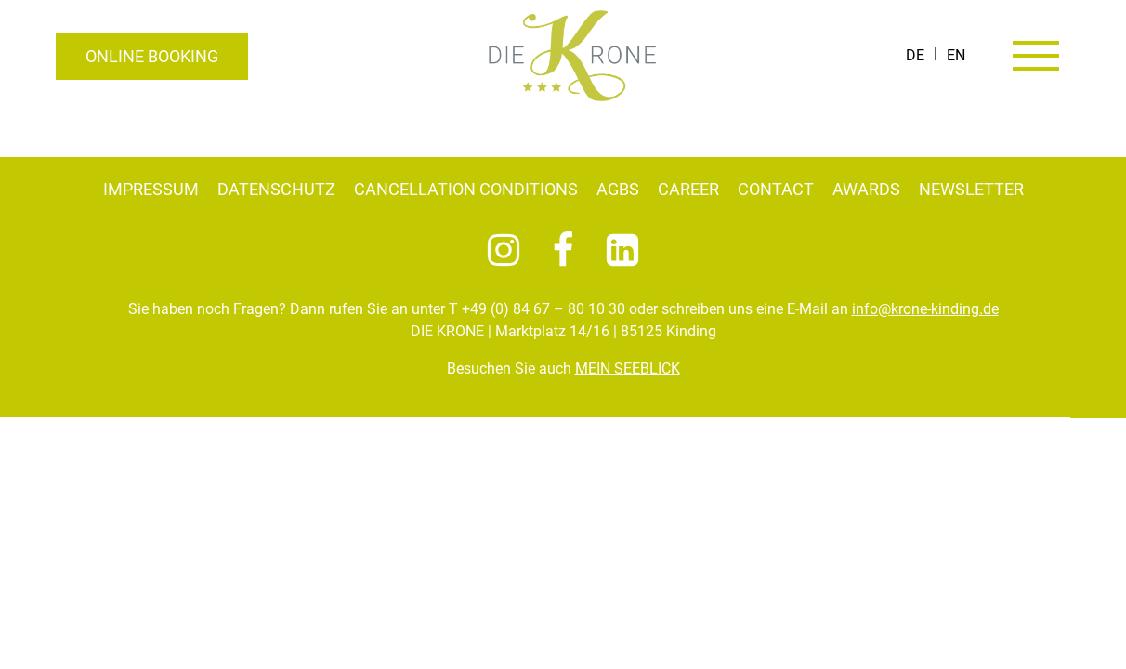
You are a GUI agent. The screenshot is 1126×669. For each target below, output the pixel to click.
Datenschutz (276, 189)
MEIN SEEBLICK (627, 368)
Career (688, 189)
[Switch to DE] (915, 56)
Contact (776, 189)
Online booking (151, 56)
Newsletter (971, 189)
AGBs (617, 189)
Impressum (151, 189)
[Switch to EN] (956, 56)
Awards (866, 189)
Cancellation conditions (466, 189)
